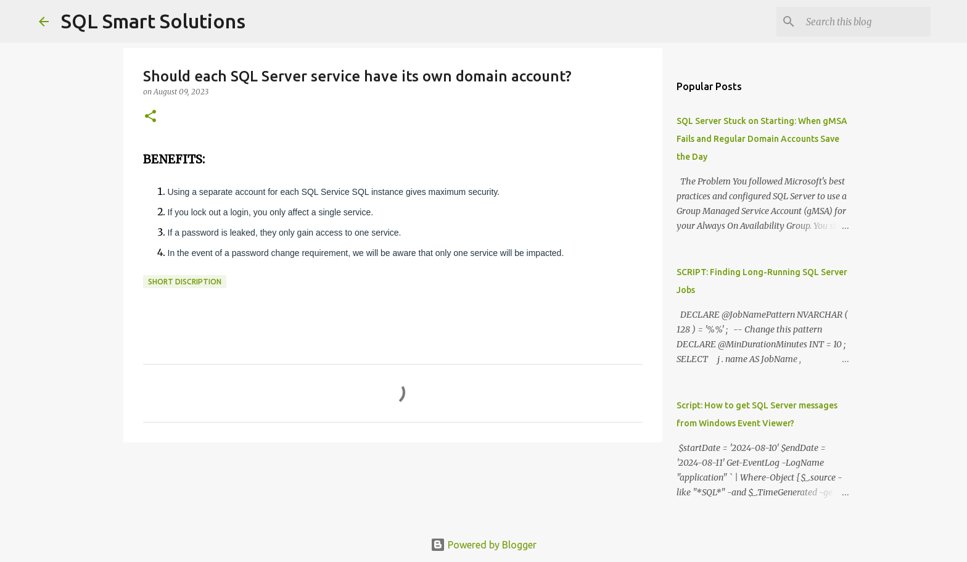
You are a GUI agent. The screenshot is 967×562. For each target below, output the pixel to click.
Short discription (184, 282)
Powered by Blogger (483, 544)
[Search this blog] (866, 21)
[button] (150, 117)
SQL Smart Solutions (153, 21)
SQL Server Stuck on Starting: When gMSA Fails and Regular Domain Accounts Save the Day (762, 139)
